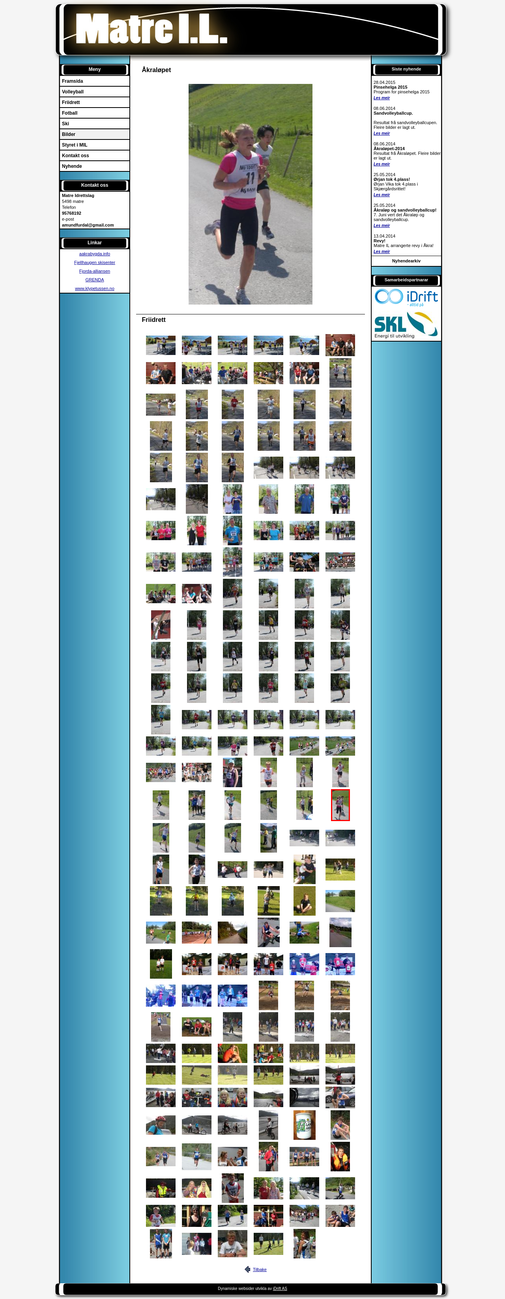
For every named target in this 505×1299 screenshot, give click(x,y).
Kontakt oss (75, 155)
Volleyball (73, 92)
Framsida (72, 81)
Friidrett (71, 102)
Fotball (69, 113)
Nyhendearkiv (406, 260)
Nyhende (72, 166)
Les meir (382, 98)
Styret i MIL (75, 145)
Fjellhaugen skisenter (94, 262)
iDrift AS (280, 1288)
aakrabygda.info (94, 253)
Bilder (68, 134)
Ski (65, 123)
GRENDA (94, 279)
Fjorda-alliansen (94, 271)
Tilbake (260, 1269)
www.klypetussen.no (94, 288)
